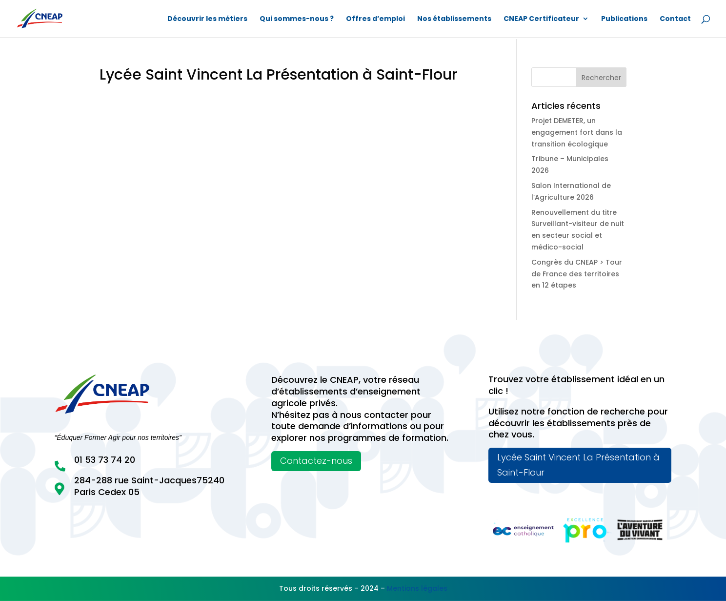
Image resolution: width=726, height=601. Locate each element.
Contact (675, 19)
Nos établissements (454, 19)
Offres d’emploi (375, 19)
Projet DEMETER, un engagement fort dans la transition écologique (576, 132)
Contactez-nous (316, 461)
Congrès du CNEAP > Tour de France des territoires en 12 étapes (576, 273)
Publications (624, 19)
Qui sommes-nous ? (297, 19)
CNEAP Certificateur (541, 19)
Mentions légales (417, 588)
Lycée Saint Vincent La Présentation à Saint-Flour (578, 464)
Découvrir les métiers (207, 19)
